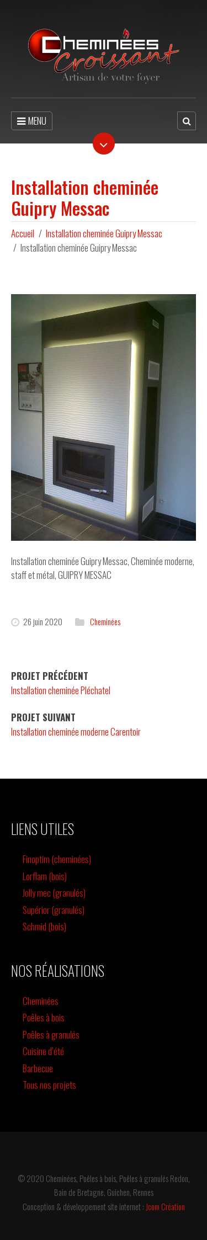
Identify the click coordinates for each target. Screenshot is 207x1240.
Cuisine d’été (43, 1051)
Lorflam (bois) (45, 876)
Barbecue (38, 1068)
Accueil (22, 233)
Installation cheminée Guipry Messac (104, 233)
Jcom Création (165, 1206)
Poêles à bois (44, 1017)
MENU (31, 120)
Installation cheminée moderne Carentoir (76, 731)
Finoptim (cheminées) (57, 859)
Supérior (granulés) (53, 910)
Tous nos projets (49, 1085)
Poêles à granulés (51, 1034)
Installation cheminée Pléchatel (60, 690)
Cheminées (105, 621)
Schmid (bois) (44, 926)
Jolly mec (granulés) (54, 893)
